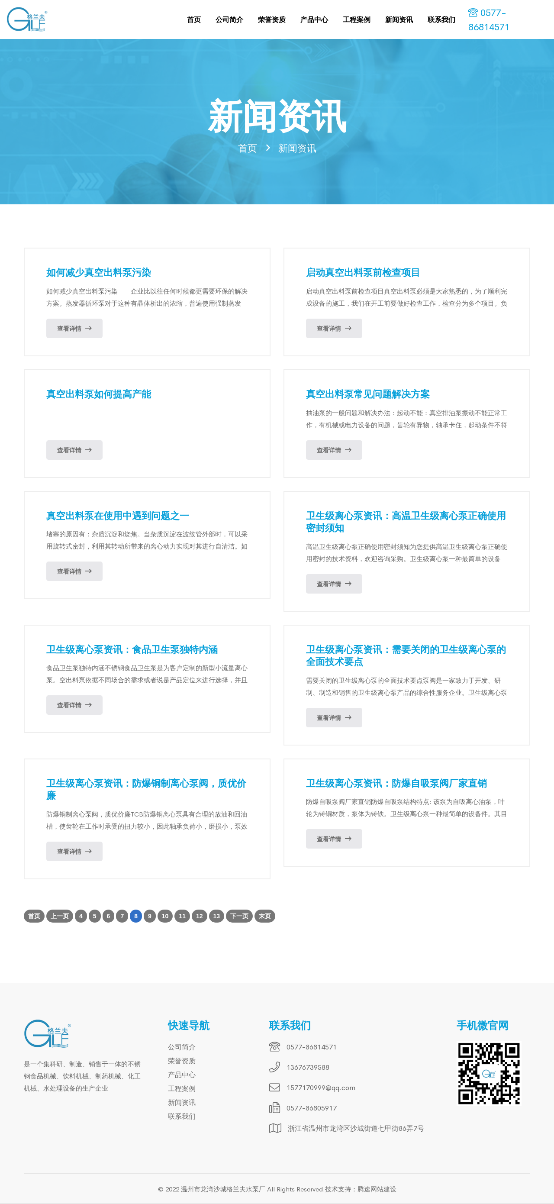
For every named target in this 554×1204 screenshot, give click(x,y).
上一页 (60, 916)
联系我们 (441, 19)
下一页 (239, 916)
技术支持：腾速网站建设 (360, 1189)
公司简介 (229, 19)
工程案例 (356, 19)
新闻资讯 (399, 19)
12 (199, 916)
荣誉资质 (272, 19)
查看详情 (74, 328)
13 (216, 916)
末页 (265, 916)
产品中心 (314, 19)
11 (182, 916)
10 (165, 916)
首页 (194, 19)
